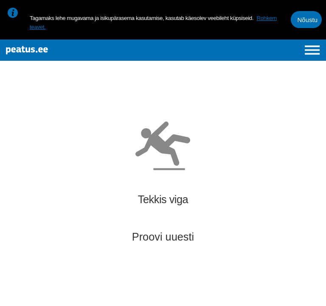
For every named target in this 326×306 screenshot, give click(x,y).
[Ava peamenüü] (312, 49)
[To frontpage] (62, 50)
